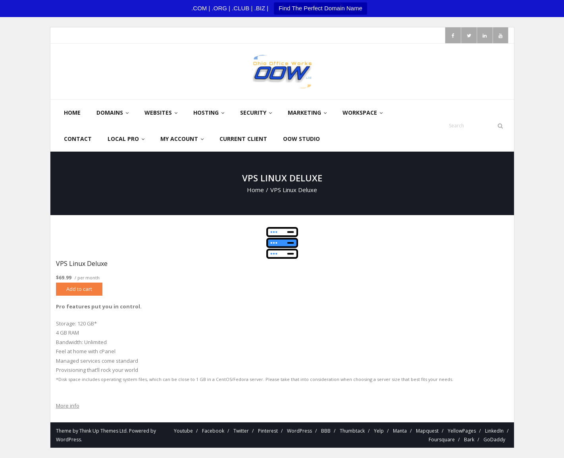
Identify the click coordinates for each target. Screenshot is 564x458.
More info (67, 405)
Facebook (213, 430)
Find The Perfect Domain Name (320, 8)
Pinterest (268, 430)
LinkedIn (494, 430)
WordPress (68, 439)
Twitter (241, 430)
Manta (400, 430)
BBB (326, 430)
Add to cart (79, 289)
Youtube (183, 430)
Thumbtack (352, 430)
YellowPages (462, 430)
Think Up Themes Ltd (103, 430)
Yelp (379, 430)
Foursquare (442, 439)
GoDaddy (494, 439)
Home (255, 190)
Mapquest (427, 430)
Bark (469, 439)
